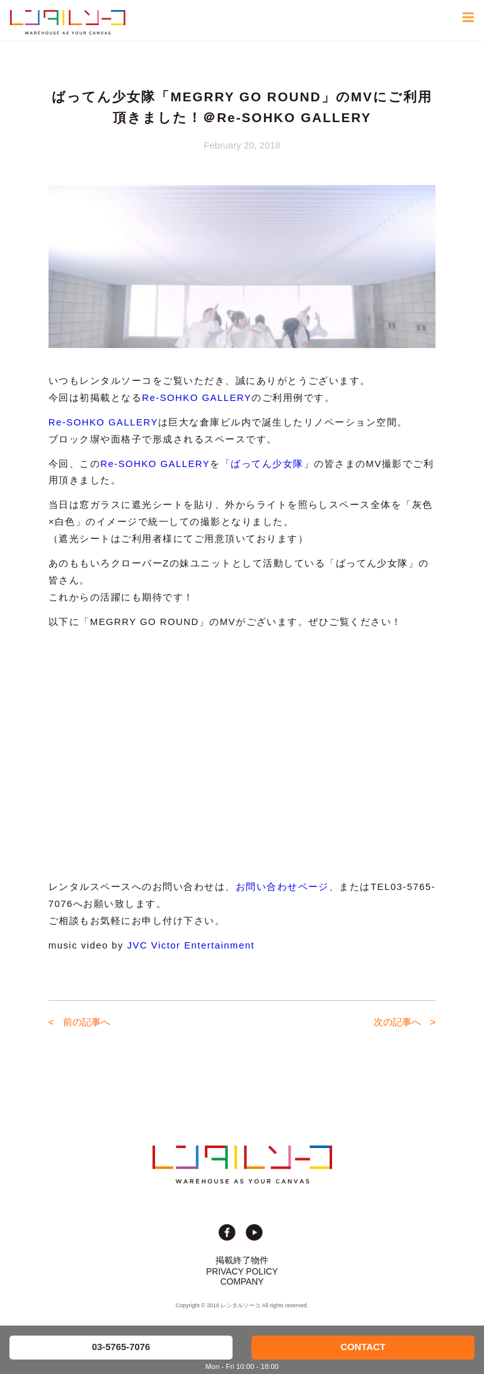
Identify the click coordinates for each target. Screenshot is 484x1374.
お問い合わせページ (282, 887)
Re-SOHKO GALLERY (196, 398)
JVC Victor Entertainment (191, 945)
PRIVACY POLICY (242, 1271)
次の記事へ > (405, 1022)
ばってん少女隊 (267, 464)
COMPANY (242, 1281)
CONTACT (363, 1347)
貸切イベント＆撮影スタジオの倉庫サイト (67, 22)
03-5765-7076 (121, 1347)
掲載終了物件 (242, 1260)
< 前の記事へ (80, 1022)
